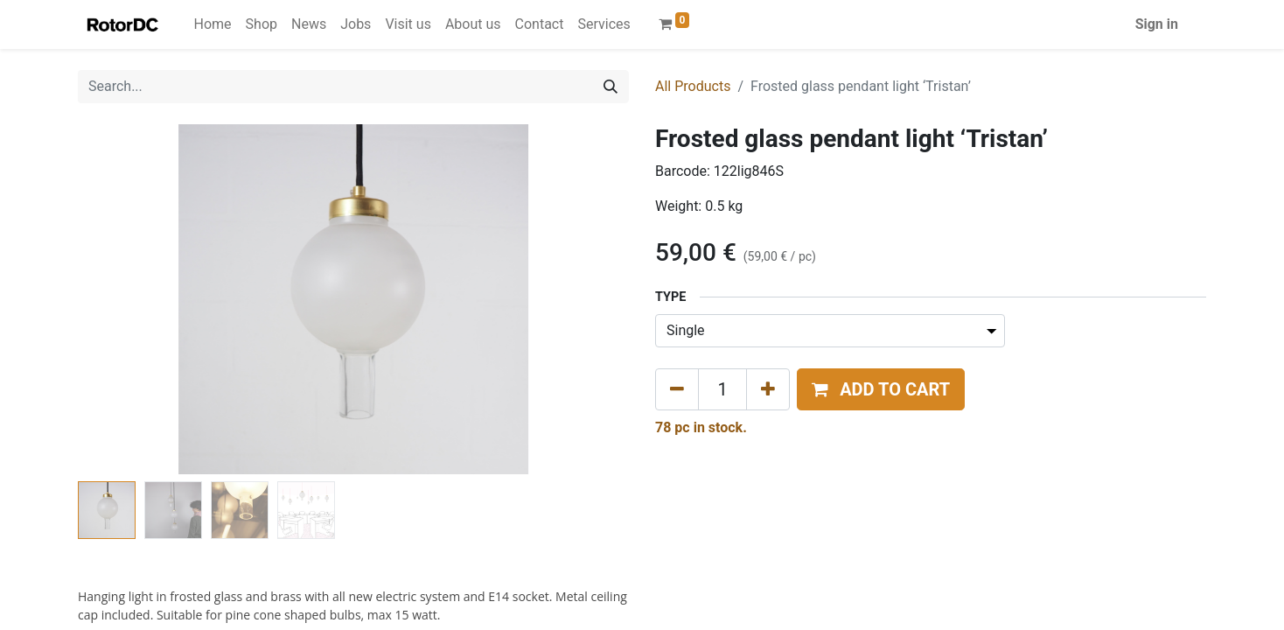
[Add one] (768, 389)
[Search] (610, 86)
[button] (881, 389)
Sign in (1156, 24)
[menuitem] (213, 24)
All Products (692, 86)
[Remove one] (677, 389)
